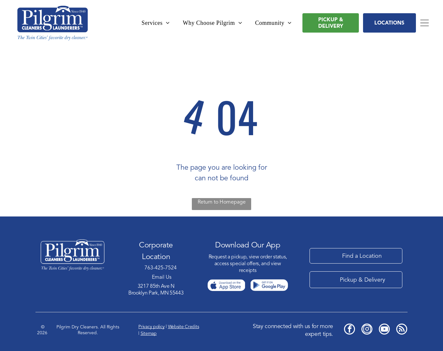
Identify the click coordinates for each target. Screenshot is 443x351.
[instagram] (366, 330)
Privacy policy (151, 326)
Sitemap (149, 333)
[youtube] (384, 330)
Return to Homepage (222, 202)
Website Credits (183, 326)
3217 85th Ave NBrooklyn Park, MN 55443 (156, 289)
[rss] (401, 330)
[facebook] (349, 330)
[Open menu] (424, 23)
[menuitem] (155, 23)
